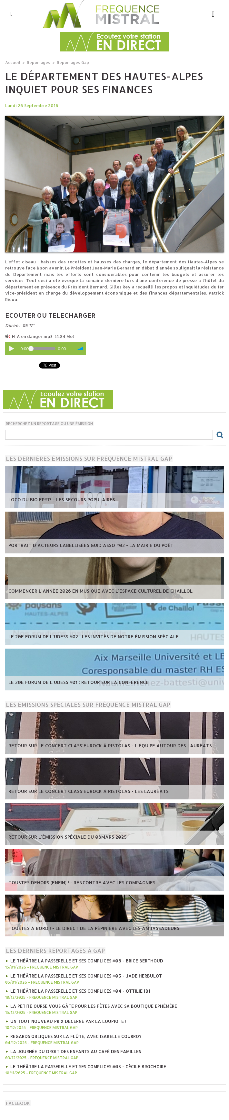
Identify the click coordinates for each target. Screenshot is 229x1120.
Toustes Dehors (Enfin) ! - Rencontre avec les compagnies (75, 882)
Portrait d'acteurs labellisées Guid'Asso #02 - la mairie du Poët (83, 545)
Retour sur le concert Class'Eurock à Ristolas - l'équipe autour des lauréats (100, 745)
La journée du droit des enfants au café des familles (73, 1049)
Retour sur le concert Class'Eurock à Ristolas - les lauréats (80, 791)
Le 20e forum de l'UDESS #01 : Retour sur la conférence (71, 682)
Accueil (12, 62)
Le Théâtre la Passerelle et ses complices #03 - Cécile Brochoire (85, 1063)
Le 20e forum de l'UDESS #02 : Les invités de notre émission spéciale (85, 636)
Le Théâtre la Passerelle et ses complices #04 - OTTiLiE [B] (77, 989)
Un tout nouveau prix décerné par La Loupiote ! (66, 1019)
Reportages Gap (70, 62)
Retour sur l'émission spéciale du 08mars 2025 (62, 837)
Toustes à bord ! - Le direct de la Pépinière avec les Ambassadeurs (86, 928)
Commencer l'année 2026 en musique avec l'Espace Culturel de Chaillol (92, 591)
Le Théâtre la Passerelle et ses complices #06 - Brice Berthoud (83, 960)
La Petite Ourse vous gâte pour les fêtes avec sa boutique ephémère (90, 1004)
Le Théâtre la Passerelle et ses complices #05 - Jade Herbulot (82, 975)
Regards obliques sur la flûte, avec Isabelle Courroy (73, 1034)
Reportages (37, 62)
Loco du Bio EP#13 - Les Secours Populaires (57, 499)
